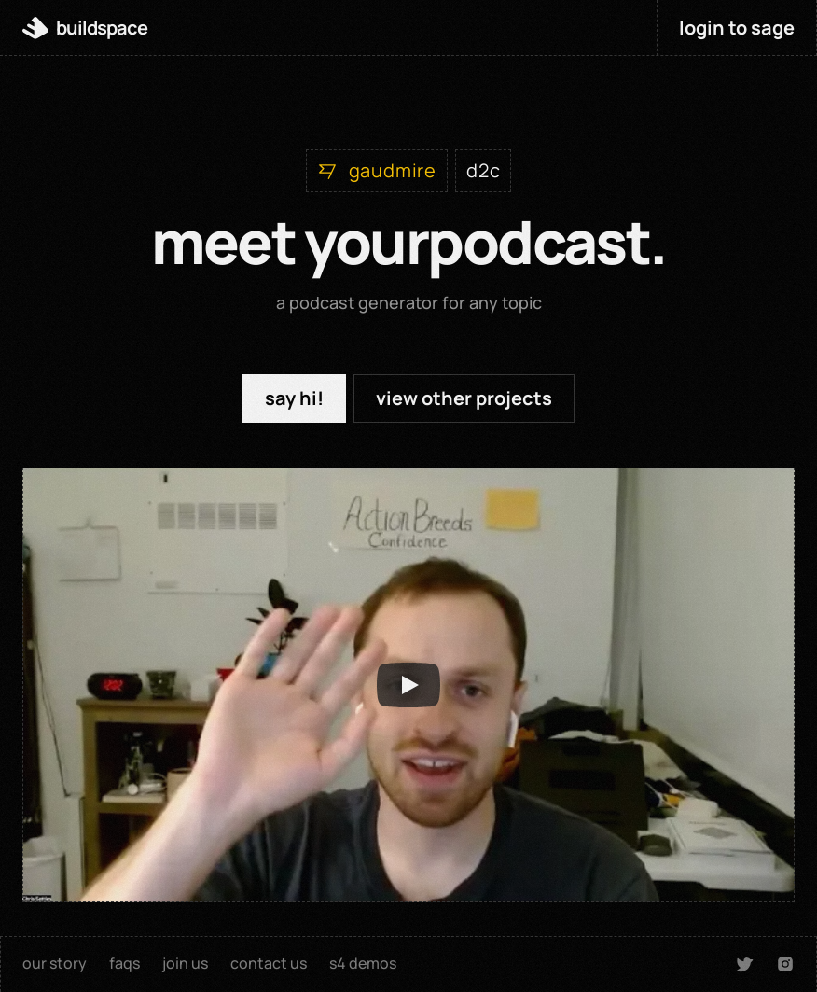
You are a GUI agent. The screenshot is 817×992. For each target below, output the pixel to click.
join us (185, 963)
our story (54, 963)
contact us (268, 963)
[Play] (408, 685)
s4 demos (362, 963)
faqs (124, 963)
